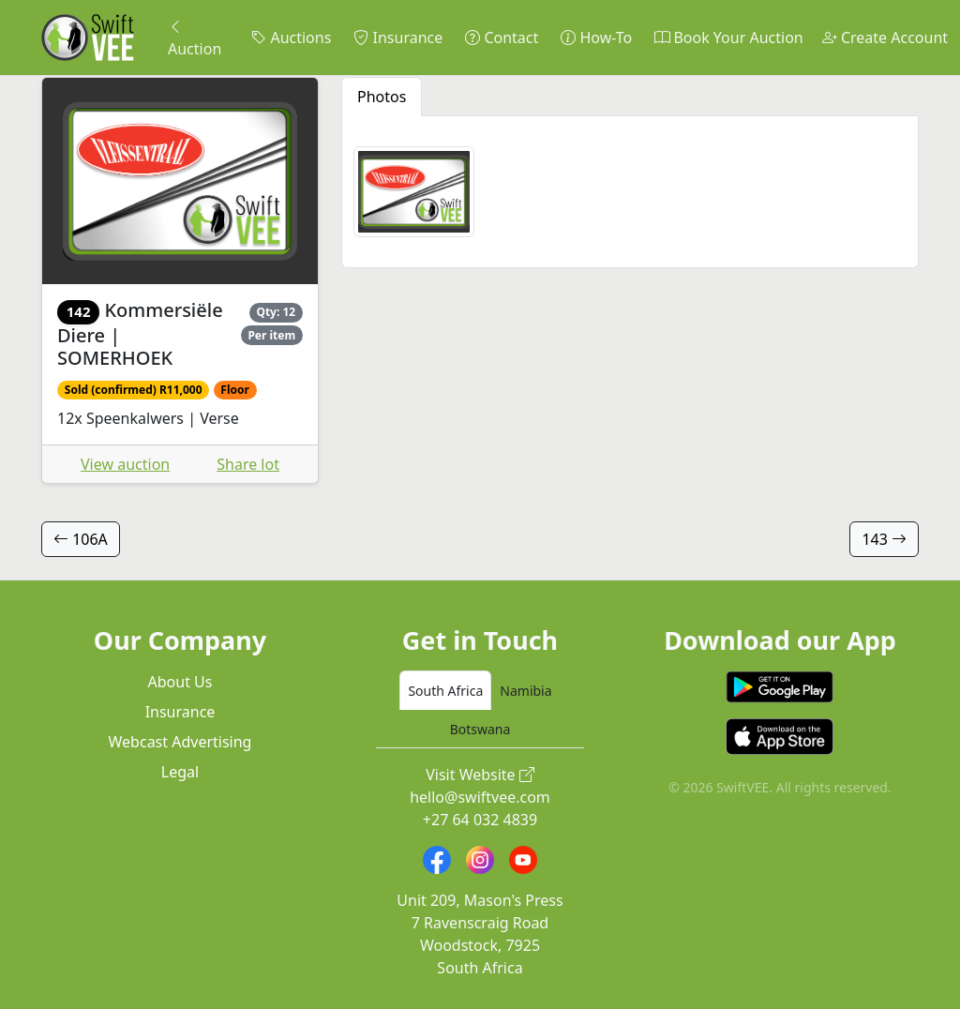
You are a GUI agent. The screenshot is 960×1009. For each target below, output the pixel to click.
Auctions (291, 37)
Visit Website (480, 774)
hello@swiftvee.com (480, 797)
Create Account (885, 37)
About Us (180, 681)
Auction (194, 37)
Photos (381, 96)
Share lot (248, 464)
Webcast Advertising (180, 741)
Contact (501, 37)
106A (80, 539)
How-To (596, 37)
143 (884, 539)
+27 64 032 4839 (480, 819)
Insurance (397, 37)
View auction (125, 464)
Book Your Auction (728, 37)
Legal (180, 771)
